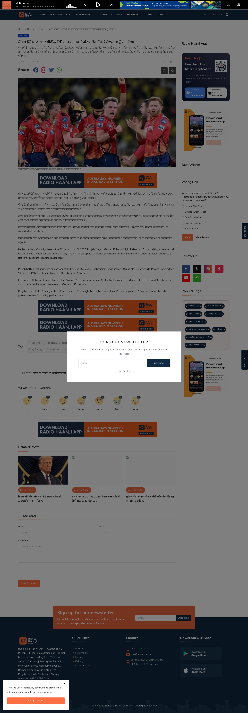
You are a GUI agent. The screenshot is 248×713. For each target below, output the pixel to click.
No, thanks (124, 371)
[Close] (176, 336)
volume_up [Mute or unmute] (238, 5)
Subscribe (158, 363)
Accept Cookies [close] (36, 700)
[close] (64, 683)
